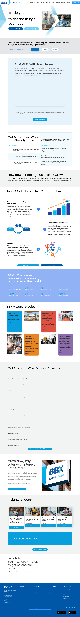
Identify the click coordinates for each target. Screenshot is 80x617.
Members (63, 2)
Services (55, 49)
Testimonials (51, 588)
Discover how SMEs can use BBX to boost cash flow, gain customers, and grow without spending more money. (16, 519)
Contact (68, 2)
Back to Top (6, 608)
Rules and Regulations (68, 588)
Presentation (66, 598)
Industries (48, 2)
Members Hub (37, 588)
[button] (40, 378)
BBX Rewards (36, 592)
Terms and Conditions (68, 590)
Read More (10, 322)
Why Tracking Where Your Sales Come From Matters (32, 519)
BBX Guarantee (52, 592)
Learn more (16, 527)
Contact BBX (22, 592)
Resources (58, 2)
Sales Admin (66, 596)
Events (53, 2)
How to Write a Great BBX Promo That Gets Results (48, 519)
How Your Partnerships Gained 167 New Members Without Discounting (31, 341)
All (35, 49)
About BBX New (22, 590)
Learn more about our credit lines (17, 489)
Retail (45, 49)
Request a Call (31, 29)
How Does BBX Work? (23, 588)
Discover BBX (15, 29)
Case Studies (51, 590)
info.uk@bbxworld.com (10, 604)
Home (31, 2)
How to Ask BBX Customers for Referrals (62, 519)
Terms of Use (66, 594)
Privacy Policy (66, 592)
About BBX (43, 2)
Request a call (76, 2)
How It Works (36, 2)
